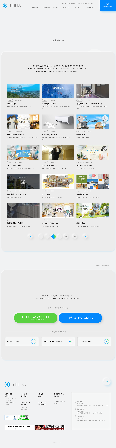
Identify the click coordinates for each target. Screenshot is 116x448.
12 (47, 236)
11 (41, 236)
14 (60, 236)
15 (66, 236)
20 (75, 236)
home (98, 265)
